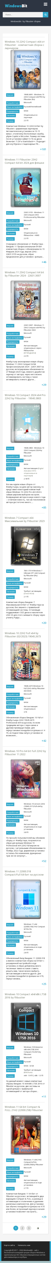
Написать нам (24, 1245)
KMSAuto (28, 1072)
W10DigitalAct (29, 353)
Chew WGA (28, 593)
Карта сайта (9, 1245)
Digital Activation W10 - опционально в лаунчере (33, 472)
